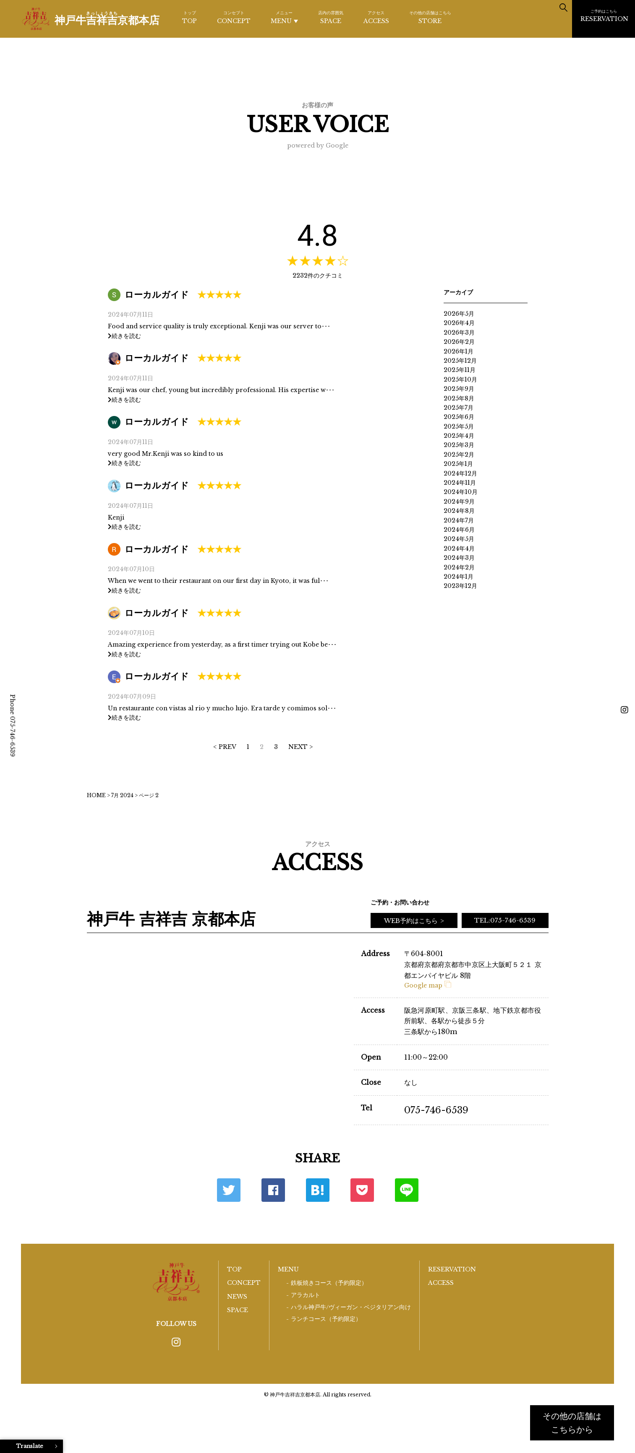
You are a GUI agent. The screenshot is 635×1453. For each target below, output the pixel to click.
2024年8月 (459, 511)
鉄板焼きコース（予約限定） (329, 1283)
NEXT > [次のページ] (300, 747)
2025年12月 (460, 360)
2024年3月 (459, 557)
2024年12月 (460, 473)
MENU (284, 17)
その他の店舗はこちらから (572, 1423)
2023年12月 (460, 586)
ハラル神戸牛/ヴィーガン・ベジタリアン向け (351, 1307)
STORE (430, 17)
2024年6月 (459, 529)
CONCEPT (234, 17)
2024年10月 (461, 492)
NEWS (237, 1296)
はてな (317, 1190)
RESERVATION (604, 15)
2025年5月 (459, 426)
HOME (96, 795)
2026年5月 (459, 313)
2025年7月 (458, 407)
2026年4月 (459, 323)
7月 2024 (122, 795)
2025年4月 (459, 435)
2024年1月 (458, 576)
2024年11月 (460, 482)
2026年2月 (459, 342)
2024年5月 (459, 539)
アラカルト (305, 1295)
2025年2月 (459, 454)
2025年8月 (459, 398)
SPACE (330, 17)
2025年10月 (460, 379)
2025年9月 (459, 388)
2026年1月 (458, 351)
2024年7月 (459, 520)
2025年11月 (460, 370)
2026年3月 (459, 332)
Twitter (228, 1190)
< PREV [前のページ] (224, 747)
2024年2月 (459, 567)
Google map (427, 985)
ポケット (362, 1190)
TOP (189, 17)
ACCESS (376, 17)
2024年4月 (459, 548)
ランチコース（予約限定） (326, 1319)
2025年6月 (459, 417)
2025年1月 (458, 464)
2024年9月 (459, 501)
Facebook (273, 1190)
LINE (406, 1190)
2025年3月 (459, 445)
